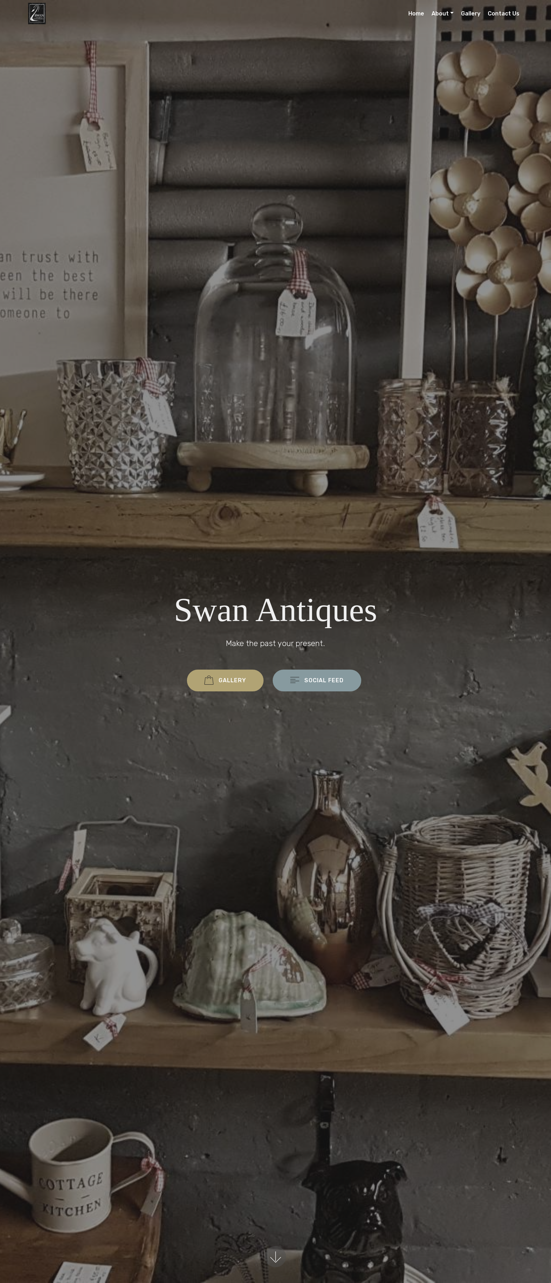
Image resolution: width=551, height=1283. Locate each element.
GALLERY (225, 680)
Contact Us (503, 13)
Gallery (470, 13)
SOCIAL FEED (317, 680)
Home (416, 13)
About (440, 13)
